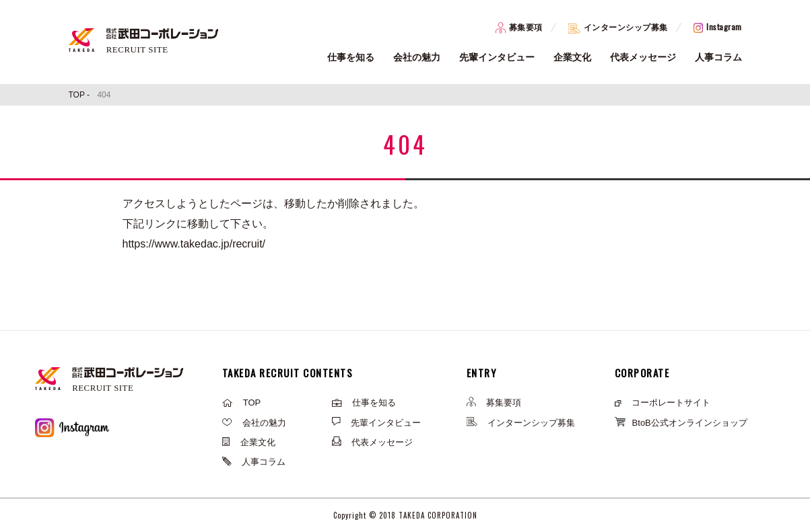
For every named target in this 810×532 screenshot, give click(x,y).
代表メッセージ (643, 57)
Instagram (718, 26)
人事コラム (718, 57)
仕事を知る (350, 57)
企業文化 (572, 57)
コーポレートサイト (662, 402)
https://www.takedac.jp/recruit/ (194, 244)
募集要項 (519, 27)
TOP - (80, 95)
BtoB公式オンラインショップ (681, 423)
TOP (241, 402)
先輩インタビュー (497, 57)
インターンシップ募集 (617, 27)
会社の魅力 (416, 57)
